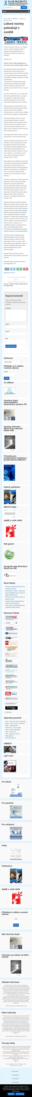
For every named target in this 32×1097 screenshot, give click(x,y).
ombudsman (18, 243)
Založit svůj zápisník (10, 740)
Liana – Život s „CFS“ (10, 733)
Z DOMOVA (15, 18)
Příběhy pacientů (15, 1073)
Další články (8, 714)
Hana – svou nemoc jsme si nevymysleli (15, 723)
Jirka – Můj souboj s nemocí (12, 735)
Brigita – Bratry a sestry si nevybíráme (15, 725)
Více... (17, 1005)
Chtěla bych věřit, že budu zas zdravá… (17, 282)
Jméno (7, 326)
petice (11, 243)
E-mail (7, 333)
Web (6, 340)
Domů (5, 18)
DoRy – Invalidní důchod (11, 727)
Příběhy (11, 285)
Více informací (19, 1094)
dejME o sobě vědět (19, 284)
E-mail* (9, 375)
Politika (7, 285)
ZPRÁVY (9, 18)
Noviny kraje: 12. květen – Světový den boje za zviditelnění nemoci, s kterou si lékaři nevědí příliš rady (15, 595)
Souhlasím (11, 1094)
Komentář (8, 308)
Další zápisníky (9, 738)
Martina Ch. (24, 212)
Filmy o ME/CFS (15, 1080)
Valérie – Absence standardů (12, 731)
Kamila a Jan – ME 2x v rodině (13, 729)
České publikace (15, 1076)
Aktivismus (12, 284)
